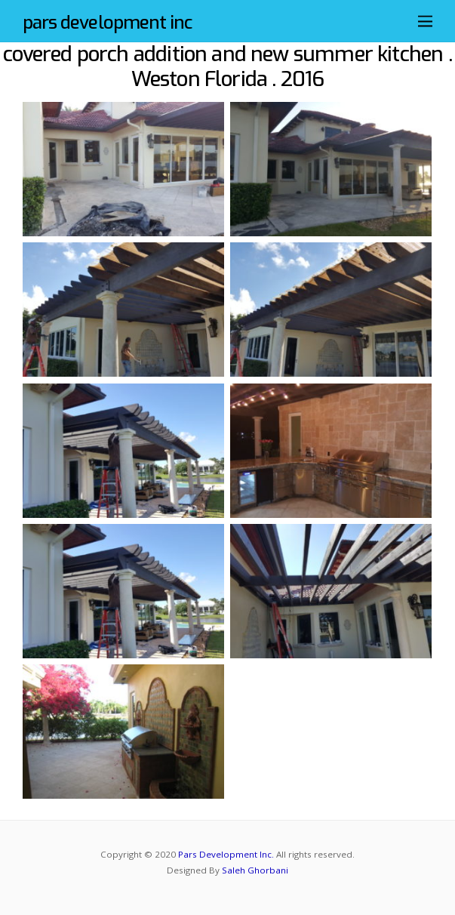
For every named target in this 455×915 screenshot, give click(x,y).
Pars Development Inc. (226, 854)
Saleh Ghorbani (255, 870)
